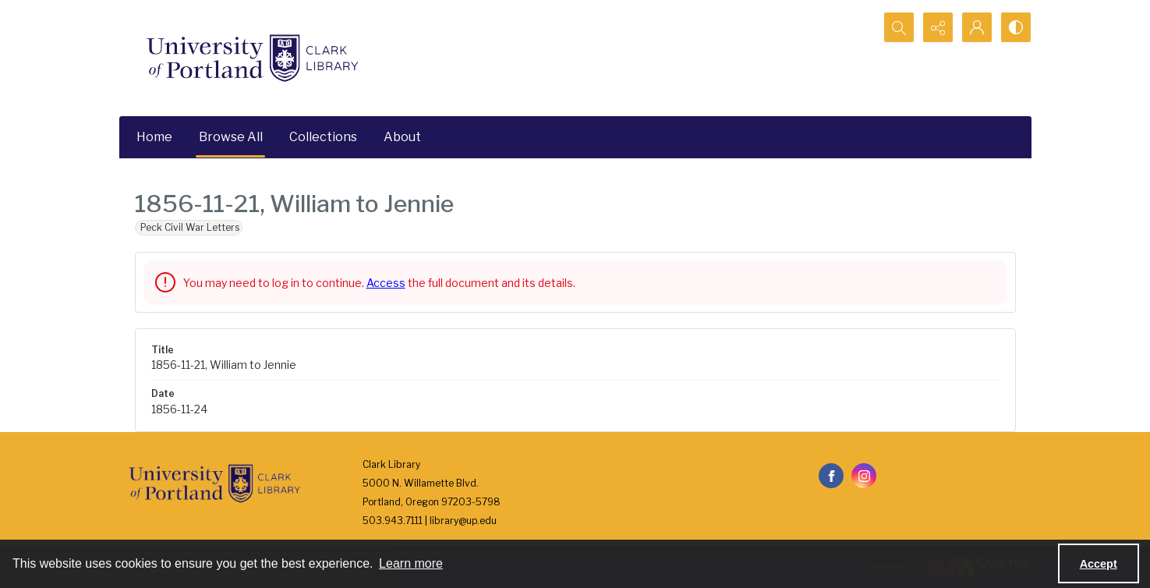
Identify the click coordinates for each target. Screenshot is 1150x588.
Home (154, 136)
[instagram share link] (863, 475)
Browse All (231, 136)
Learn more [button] (411, 563)
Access (385, 282)
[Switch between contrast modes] (1016, 27)
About (402, 136)
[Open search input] (899, 27)
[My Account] (977, 27)
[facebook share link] (831, 475)
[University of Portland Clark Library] (252, 58)
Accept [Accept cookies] (1098, 564)
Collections (323, 136)
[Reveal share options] (938, 27)
